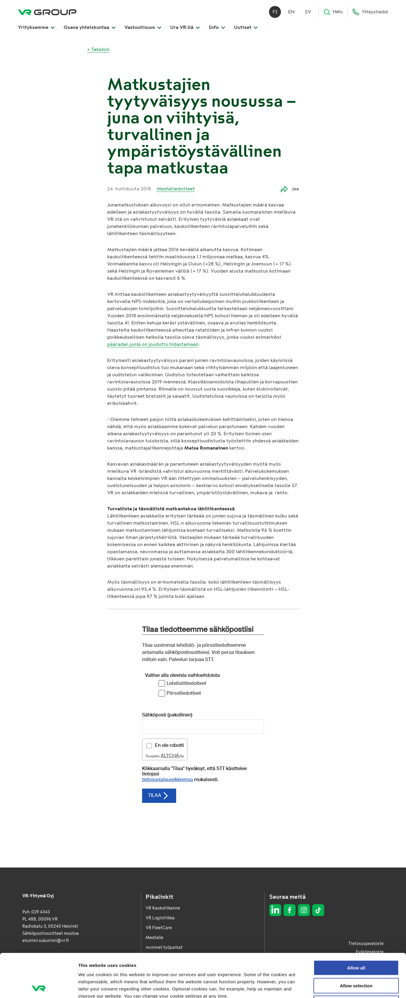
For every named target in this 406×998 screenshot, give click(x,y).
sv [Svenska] (308, 12)
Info (217, 27)
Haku (333, 11)
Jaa (290, 189)
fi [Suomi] (275, 12)
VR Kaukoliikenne (163, 908)
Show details (313, 986)
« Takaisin (98, 49)
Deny (356, 959)
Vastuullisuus (142, 27)
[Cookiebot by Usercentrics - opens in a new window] (39, 986)
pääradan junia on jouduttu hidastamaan (153, 344)
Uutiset (246, 27)
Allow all (356, 924)
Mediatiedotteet (176, 189)
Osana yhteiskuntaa (90, 27)
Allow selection (356, 942)
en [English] (291, 12)
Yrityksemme (36, 27)
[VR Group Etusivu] (47, 11)
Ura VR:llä (185, 27)
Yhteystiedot (370, 11)
